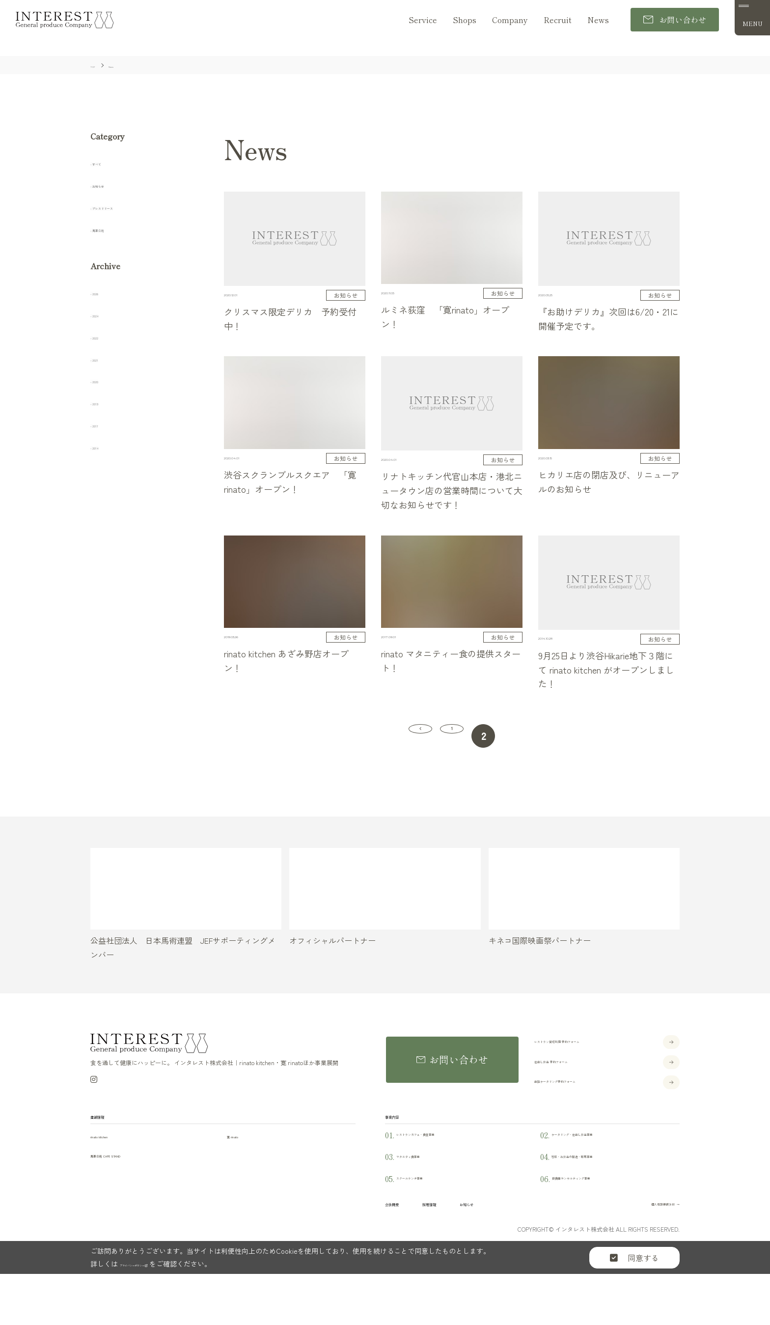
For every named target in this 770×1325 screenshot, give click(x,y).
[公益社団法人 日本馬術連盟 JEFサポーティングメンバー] (185, 899)
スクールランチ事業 (426, 1212)
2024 (103, 314)
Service (423, 20)
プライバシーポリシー (158, 1308)
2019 (103, 402)
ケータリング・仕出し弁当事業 (600, 1168)
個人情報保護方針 (638, 1243)
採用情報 (467, 1243)
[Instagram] (93, 1089)
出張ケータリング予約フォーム (589, 1090)
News (598, 20)
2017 (103, 424)
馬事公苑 (111, 229)
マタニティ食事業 (422, 1190)
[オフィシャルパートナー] (384, 899)
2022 (103, 336)
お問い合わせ (674, 20)
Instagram (754, 1217)
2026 (103, 292)
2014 (103, 446)
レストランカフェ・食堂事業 (441, 1168)
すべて (107, 163)
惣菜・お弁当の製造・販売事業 (600, 1190)
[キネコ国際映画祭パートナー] (584, 899)
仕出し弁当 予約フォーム (578, 1070)
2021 (103, 359)
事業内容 (404, 1134)
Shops (464, 20)
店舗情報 (110, 1134)
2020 (103, 381)
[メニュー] (752, 18)
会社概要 (404, 1243)
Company (510, 20)
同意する (634, 1302)
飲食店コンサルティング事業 (597, 1212)
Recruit (558, 20)
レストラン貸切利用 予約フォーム (594, 1050)
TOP (754, 1309)
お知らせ (111, 185)
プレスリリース (123, 207)
